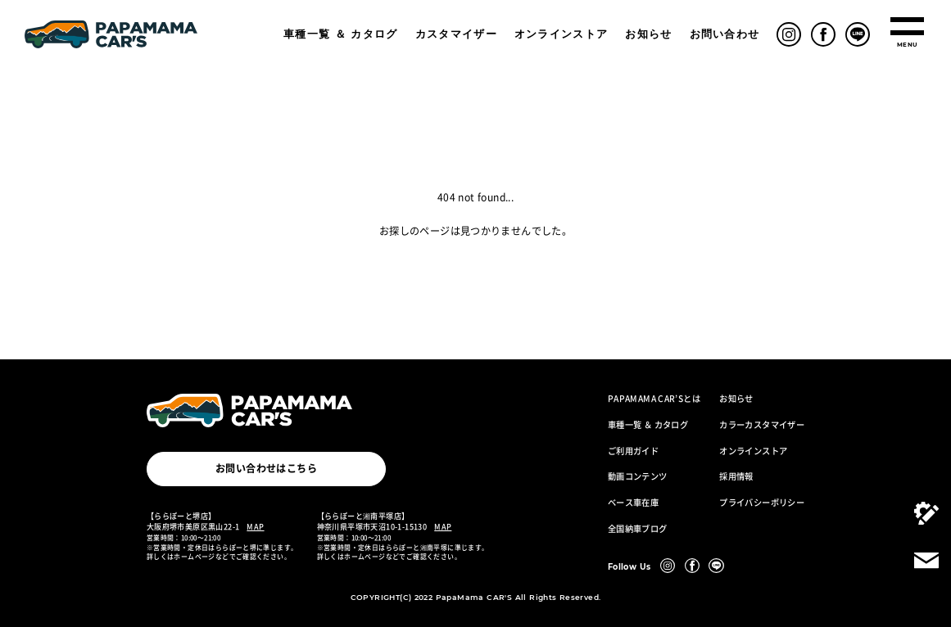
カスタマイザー (456, 33)
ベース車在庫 (633, 502)
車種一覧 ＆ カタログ (340, 33)
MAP (255, 526)
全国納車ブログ (638, 529)
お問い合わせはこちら (266, 468)
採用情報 (736, 476)
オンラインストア (561, 33)
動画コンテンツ (638, 476)
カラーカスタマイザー (761, 425)
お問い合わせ (725, 33)
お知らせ (648, 33)
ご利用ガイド (633, 451)
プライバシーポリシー (761, 502)
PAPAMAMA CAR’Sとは (654, 399)
